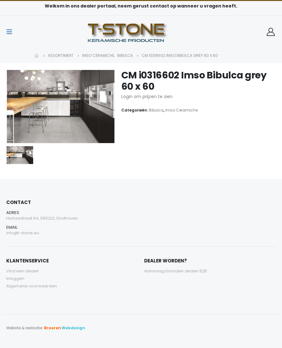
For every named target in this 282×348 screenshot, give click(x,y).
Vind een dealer (22, 271)
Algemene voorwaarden (31, 286)
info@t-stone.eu (22, 233)
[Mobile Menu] (11, 32)
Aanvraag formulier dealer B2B (175, 271)
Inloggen (15, 278)
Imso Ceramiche (181, 110)
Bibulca (156, 110)
